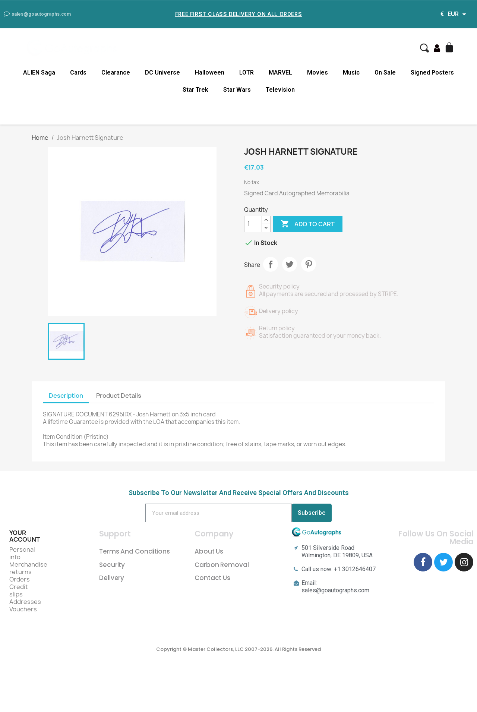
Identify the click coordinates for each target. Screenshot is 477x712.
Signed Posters (432, 72)
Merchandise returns (28, 568)
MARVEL (280, 72)
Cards (78, 72)
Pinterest (308, 264)
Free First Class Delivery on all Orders (238, 14)
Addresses (25, 602)
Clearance (115, 72)
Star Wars (237, 89)
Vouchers (23, 609)
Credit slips (18, 590)
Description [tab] (66, 395)
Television (280, 89)
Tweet (289, 264)
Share (270, 264)
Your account (24, 536)
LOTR (246, 72)
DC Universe (162, 72)
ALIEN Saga (39, 72)
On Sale (385, 72)
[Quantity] (253, 224)
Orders (19, 579)
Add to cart (308, 224)
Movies (317, 72)
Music (351, 72)
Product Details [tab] (118, 395)
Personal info (22, 553)
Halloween (209, 72)
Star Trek (195, 89)
